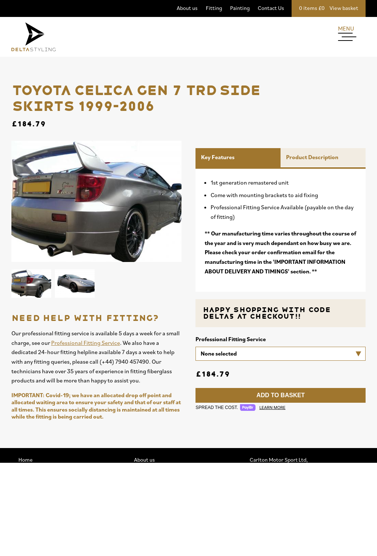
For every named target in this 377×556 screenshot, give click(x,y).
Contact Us (271, 7)
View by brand (35, 477)
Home (25, 459)
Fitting (214, 7)
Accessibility (149, 503)
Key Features (218, 157)
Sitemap (144, 521)
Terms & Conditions (158, 530)
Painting (240, 7)
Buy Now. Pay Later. (157, 539)
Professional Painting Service (168, 477)
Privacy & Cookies (155, 512)
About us (187, 7)
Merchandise (33, 521)
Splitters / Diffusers (42, 503)
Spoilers (28, 512)
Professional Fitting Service (85, 342)
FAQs (140, 548)
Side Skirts (30, 495)
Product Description (312, 157)
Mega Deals (32, 468)
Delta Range (32, 486)
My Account (148, 495)
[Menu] (352, 39)
